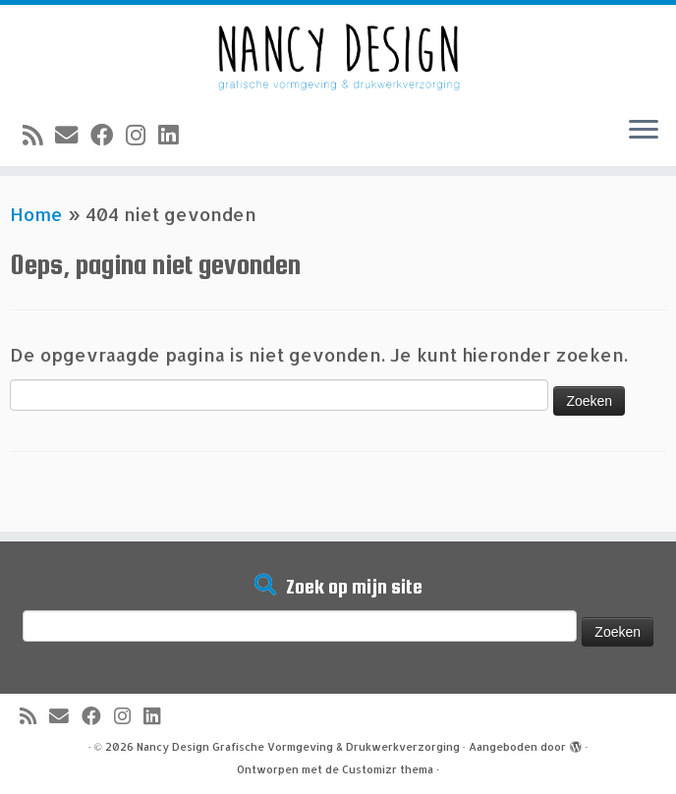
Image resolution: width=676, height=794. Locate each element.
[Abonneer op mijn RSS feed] (39, 134)
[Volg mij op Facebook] (108, 134)
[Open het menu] (643, 130)
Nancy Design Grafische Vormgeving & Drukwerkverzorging (298, 747)
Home (36, 213)
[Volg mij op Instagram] (142, 134)
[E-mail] (72, 134)
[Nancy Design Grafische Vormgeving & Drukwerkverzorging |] (338, 52)
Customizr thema (387, 769)
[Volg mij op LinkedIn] (174, 134)
